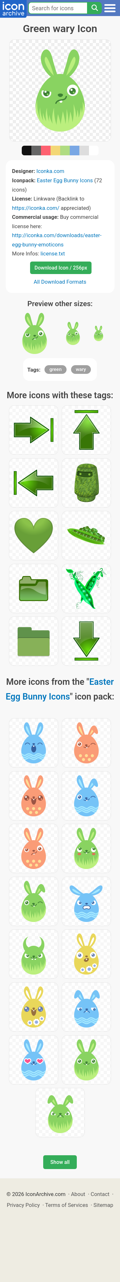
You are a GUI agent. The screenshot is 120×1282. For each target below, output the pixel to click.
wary (81, 369)
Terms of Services (66, 1205)
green (55, 369)
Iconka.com (50, 171)
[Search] (94, 8)
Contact (100, 1194)
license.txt (52, 253)
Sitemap (103, 1205)
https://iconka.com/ (36, 208)
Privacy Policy (23, 1205)
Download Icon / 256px (61, 268)
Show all (59, 1162)
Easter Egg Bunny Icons (65, 180)
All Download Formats (60, 282)
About (78, 1194)
